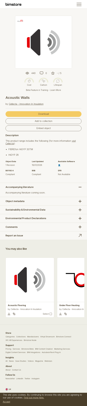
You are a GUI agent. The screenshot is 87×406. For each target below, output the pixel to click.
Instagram (36, 379)
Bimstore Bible (27, 349)
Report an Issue (14, 235)
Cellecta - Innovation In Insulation (26, 103)
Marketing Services (62, 349)
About (8, 370)
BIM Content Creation (44, 349)
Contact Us (16, 370)
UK (8, 389)
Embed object (43, 128)
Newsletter (10, 379)
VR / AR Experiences (14, 340)
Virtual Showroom (47, 337)
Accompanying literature (20, 187)
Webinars (48, 361)
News (11, 361)
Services (16, 349)
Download (43, 113)
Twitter (27, 379)
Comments (12, 227)
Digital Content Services (16, 352)
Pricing (8, 349)
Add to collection (43, 121)
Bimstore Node (30, 340)
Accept (6, 401)
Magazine (39, 361)
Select (46, 314)
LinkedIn (19, 379)
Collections (21, 337)
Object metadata (15, 201)
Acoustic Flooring (17, 305)
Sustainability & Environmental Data (25, 209)
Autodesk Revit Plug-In (51, 352)
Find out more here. (34, 397)
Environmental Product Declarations (26, 218)
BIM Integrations (33, 352)
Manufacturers (33, 337)
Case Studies (20, 361)
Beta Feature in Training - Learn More (43, 90)
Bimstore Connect (63, 337)
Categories (10, 337)
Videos (31, 361)
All (7, 361)
